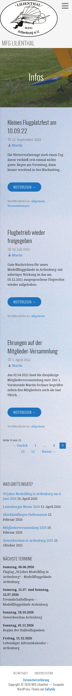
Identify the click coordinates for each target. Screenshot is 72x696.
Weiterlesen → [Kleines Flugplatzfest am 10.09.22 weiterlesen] (24, 187)
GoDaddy (50, 689)
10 (22, 452)
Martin (17, 145)
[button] (66, 6)
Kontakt (20, 673)
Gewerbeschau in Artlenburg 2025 (28, 540)
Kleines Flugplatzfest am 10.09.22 (31, 126)
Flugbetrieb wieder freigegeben (26, 236)
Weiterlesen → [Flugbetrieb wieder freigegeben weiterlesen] (24, 301)
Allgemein (38, 201)
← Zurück (20, 445)
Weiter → (49, 452)
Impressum (44, 673)
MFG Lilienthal (18, 43)
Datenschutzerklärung (36, 680)
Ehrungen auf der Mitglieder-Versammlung (32, 346)
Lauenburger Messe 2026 (21, 507)
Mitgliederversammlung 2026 (24, 528)
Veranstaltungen (18, 205)
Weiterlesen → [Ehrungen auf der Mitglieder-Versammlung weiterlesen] (24, 412)
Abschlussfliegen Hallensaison (25, 514)
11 (33, 452)
